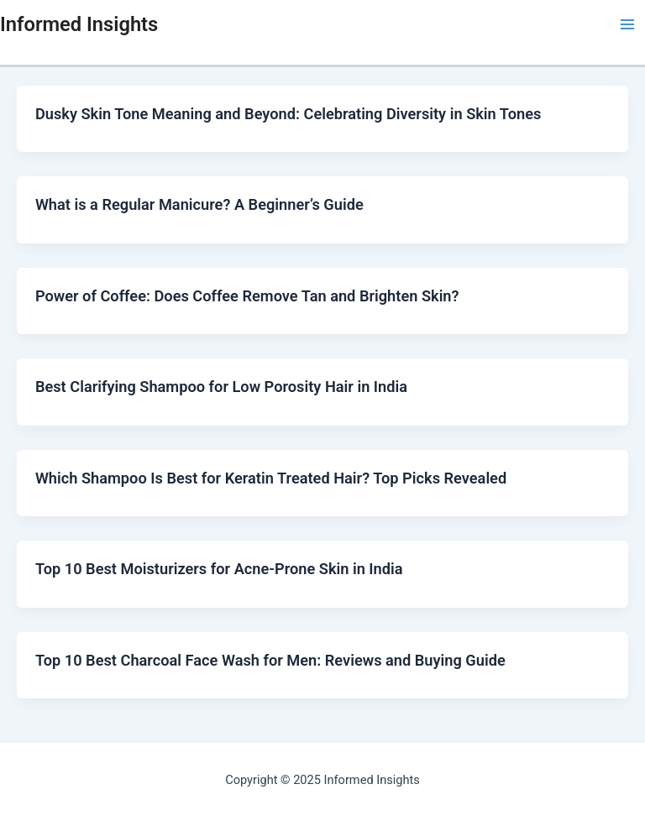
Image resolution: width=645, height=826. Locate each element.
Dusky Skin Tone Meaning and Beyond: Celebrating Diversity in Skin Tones (288, 114)
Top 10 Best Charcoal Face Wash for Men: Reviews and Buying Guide (270, 660)
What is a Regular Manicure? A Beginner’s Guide (199, 204)
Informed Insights (79, 24)
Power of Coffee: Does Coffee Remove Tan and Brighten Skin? (247, 296)
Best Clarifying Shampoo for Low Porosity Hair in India (221, 386)
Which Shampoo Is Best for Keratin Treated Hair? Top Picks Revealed (270, 478)
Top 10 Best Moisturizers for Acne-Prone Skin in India (219, 569)
